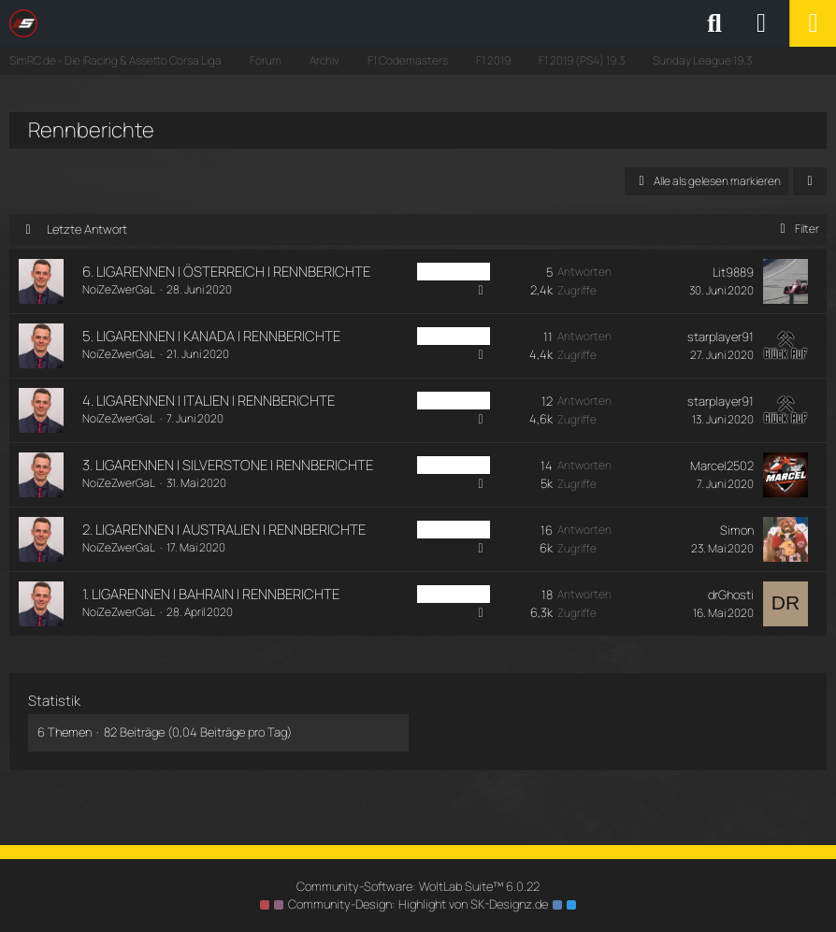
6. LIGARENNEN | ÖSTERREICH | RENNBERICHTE (226, 271)
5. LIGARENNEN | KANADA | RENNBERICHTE (211, 336)
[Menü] (812, 23)
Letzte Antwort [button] (87, 229)
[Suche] (714, 23)
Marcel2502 (722, 465)
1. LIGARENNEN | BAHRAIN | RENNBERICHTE (210, 594)
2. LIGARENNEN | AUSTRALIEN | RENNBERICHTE (224, 529)
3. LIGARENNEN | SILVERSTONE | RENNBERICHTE (227, 465)
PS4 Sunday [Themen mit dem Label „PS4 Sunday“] (453, 272)
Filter (796, 229)
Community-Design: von (418, 904)
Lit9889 (733, 272)
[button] (810, 181)
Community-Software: (418, 886)
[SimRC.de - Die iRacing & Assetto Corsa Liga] (173, 23)
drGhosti (731, 594)
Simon (737, 530)
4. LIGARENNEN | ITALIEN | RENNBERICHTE (208, 400)
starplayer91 (720, 336)
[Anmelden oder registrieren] (761, 23)
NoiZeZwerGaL (118, 289)
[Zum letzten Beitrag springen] (785, 281)
